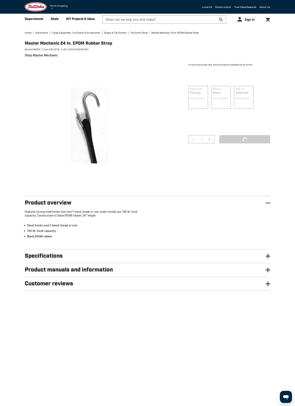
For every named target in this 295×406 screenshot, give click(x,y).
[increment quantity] (209, 139)
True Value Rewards (245, 7)
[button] (247, 19)
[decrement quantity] (193, 139)
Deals (55, 19)
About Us (264, 7)
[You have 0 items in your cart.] (267, 19)
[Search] (221, 19)
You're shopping (59, 5)
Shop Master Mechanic (41, 55)
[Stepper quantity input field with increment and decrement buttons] (201, 139)
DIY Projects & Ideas (80, 19)
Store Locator (223, 7)
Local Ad (207, 7)
